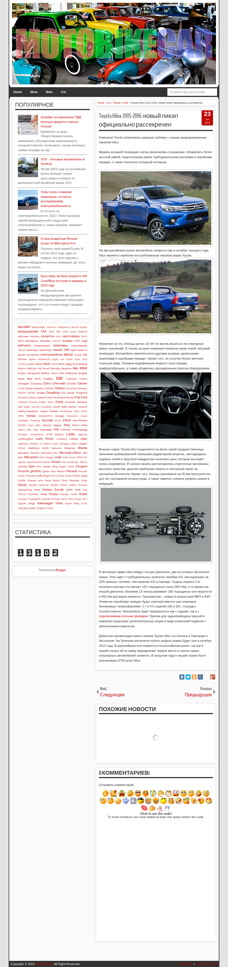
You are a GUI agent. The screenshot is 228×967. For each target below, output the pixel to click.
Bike (49, 92)
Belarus (22, 368)
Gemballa (70, 402)
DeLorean (71, 388)
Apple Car (58, 359)
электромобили (51, 354)
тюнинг (58, 349)
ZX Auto (48, 508)
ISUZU (22, 425)
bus (29, 378)
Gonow (35, 406)
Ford (84, 397)
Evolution (32, 397)
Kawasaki (46, 429)
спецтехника (42, 345)
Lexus (74, 438)
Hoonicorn (72, 416)
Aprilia (69, 359)
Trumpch (22, 499)
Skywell (32, 485)
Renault (71, 471)
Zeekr (32, 508)
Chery (47, 383)
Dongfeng (53, 392)
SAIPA (22, 480)
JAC (38, 425)
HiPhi (21, 416)
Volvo (59, 503)
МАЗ (21, 340)
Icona (58, 420)
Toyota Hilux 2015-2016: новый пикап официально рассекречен (138, 120)
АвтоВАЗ (24, 327)
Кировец (34, 336)
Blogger (61, 570)
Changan (23, 383)
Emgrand (81, 392)
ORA (38, 466)
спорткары (60, 345)
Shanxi (56, 480)
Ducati (70, 392)
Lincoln (33, 443)
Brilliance (71, 373)
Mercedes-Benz (70, 452)
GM (20, 406)
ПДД (84, 340)
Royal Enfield (72, 475)
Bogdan (22, 373)
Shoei (64, 480)
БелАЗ (75, 327)
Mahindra (33, 448)
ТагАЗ (21, 349)
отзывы (67, 340)
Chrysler (71, 383)
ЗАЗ (51, 331)
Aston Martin (35, 363)
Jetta (84, 425)
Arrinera (22, 364)
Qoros (46, 471)
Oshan (46, 466)
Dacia (29, 388)
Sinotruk (74, 480)
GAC (51, 401)
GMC (27, 406)
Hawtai (53, 411)
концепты (47, 336)
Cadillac (48, 378)
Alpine (32, 359)
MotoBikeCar (44, 964)
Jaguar (57, 425)
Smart (54, 484)
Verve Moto (67, 499)
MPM (79, 457)
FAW (49, 397)
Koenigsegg (80, 429)
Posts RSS (185, 964)
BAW (75, 364)
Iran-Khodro (80, 420)
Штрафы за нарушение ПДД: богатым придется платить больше (61, 121)
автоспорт (38, 327)
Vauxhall (45, 499)
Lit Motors (45, 443)
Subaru (47, 489)
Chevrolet (58, 383)
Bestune (66, 368)
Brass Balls (58, 373)
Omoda (22, 466)
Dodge (41, 392)
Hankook (82, 406)
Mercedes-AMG (49, 453)
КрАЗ (59, 336)
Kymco (59, 434)
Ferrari (70, 397)
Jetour (75, 425)
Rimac (21, 475)
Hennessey (66, 411)
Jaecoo (46, 425)
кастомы (23, 336)
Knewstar (66, 429)
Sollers (73, 485)
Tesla (43, 494)
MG (85, 452)
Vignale (22, 503)
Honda (31, 415)
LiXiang (63, 443)
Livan (55, 443)
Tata (84, 489)
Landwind (61, 439)
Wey (76, 503)
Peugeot (81, 466)
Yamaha (23, 508)
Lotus (73, 443)
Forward (32, 402)
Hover (84, 416)
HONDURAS (45, 416)
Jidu (29, 429)
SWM (69, 489)
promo (35, 471)
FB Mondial (59, 397)
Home (17, 92)
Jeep (66, 425)
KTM (49, 434)
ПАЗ (77, 340)
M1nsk (21, 448)
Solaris (63, 485)
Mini (20, 457)
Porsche (23, 471)
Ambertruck (43, 359)
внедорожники (28, 331)
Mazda (82, 448)
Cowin (21, 388)
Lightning (23, 443)
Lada (70, 434)
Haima (72, 406)
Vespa (77, 499)
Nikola (46, 462)
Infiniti (67, 420)
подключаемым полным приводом (123, 616)
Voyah (68, 503)
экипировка (32, 354)
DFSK (31, 392)
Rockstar (30, 475)
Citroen (82, 383)
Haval (43, 411)
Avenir (54, 364)
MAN (45, 448)
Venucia (55, 499)
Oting (55, 466)
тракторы (32, 349)
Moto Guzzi (69, 457)
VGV (84, 499)
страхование (79, 345)
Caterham (71, 378)
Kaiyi (35, 429)
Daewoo (39, 388)
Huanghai (23, 420)
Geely (59, 401)
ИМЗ (65, 331)
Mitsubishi (31, 457)
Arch (84, 359)
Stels (37, 489)
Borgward (33, 373)
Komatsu (23, 434)
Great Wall (60, 406)
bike (76, 368)
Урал (73, 349)
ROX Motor (58, 475)
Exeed (41, 397)
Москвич (45, 340)
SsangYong (25, 489)
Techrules (33, 494)
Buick (21, 378)
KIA (56, 429)
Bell (40, 368)
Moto (34, 92)
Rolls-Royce (43, 475)
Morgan (49, 457)
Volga (31, 503)
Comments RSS (206, 964)
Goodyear (46, 406)
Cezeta (83, 378)
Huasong (35, 420)
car (59, 378)
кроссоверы (71, 336)
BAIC (61, 363)
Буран (83, 327)
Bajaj (69, 363)
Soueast (82, 485)
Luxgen (82, 443)
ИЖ (58, 331)
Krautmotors (37, 434)
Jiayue (21, 429)
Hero (76, 411)
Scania (31, 480)
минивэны (31, 340)
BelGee (32, 368)
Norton (83, 462)
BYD (38, 378)
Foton (42, 401)
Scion (40, 480)
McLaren (23, 452)
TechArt (22, 494)
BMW (83, 368)
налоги (56, 340)
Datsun (60, 388)
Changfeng (36, 383)
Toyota (53, 494)
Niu (64, 462)
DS (63, 392)
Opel (31, 466)
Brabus (45, 373)
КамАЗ (83, 331)
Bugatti (83, 373)
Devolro (22, 392)
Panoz (71, 466)
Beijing (83, 363)
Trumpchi (34, 498)
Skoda (22, 484)
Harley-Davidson (28, 411)
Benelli (46, 368)
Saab (84, 475)
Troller (73, 494)
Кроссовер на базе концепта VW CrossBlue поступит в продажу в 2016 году (64, 280)
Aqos (77, 359)
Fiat (77, 397)
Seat (48, 480)
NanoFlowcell (34, 462)
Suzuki (58, 489)
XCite (84, 503)
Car (63, 92)
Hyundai (47, 420)
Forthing (22, 402)
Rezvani (82, 471)
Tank (77, 489)
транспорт (45, 349)
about (68, 354)
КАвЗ (73, 331)
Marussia (57, 448)
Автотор (51, 327)
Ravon (61, 471)
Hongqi (59, 415)
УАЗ (66, 349)
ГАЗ (43, 331)
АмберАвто (63, 327)
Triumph (64, 494)
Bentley (55, 368)
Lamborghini (25, 438)
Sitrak (84, 480)
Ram (53, 471)
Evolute (22, 397)
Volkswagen (45, 503)
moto (58, 457)
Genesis (82, 401)
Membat (34, 453)
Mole (41, 457)
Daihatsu (49, 388)
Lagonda (82, 434)
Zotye (40, 508)
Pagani (62, 466)
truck (83, 494)
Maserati (70, 448)
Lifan (83, 438)
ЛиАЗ (84, 336)
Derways (82, 388)
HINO (84, 411)
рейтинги (24, 345)
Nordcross (73, 462)
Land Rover (45, 438)
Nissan (56, 462)
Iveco (31, 425)
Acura (77, 354)
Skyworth (44, 485)
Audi (47, 363)
